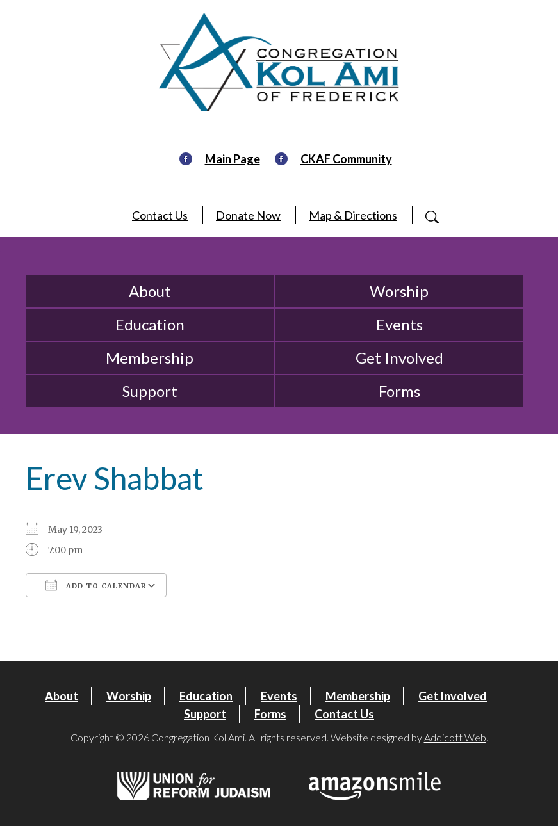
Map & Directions (353, 215)
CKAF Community (346, 159)
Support (149, 391)
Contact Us (160, 215)
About (150, 291)
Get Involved (399, 357)
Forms (399, 391)
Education (150, 324)
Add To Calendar (96, 585)
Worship (399, 291)
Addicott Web (455, 737)
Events (399, 324)
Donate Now (248, 215)
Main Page (232, 159)
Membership (149, 357)
